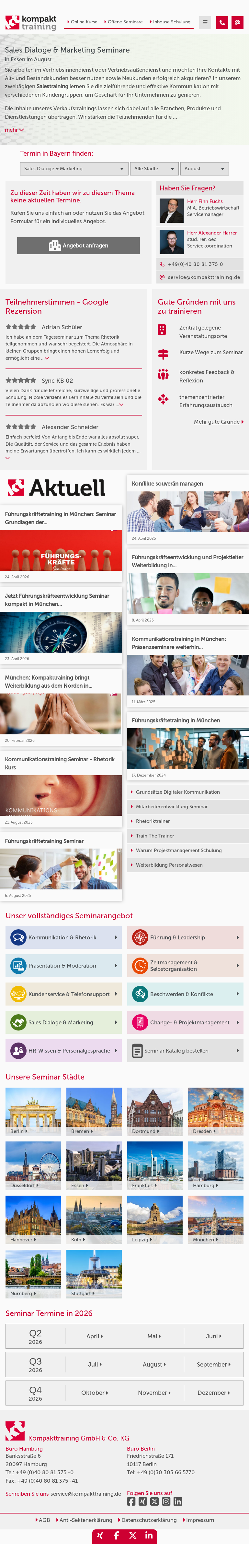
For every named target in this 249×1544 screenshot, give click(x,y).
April (94, 1336)
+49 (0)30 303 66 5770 (166, 1472)
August (154, 1364)
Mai (154, 1336)
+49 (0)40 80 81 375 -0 (45, 1472)
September (214, 1364)
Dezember (214, 1392)
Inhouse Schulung (169, 22)
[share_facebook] (116, 1536)
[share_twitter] (133, 1536)
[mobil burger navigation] (205, 22)
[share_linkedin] (149, 1536)
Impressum (198, 1520)
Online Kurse (82, 22)
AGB (42, 1520)
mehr (14, 130)
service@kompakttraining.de (86, 1493)
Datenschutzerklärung (147, 1520)
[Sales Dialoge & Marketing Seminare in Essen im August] (222, 22)
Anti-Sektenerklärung (84, 1520)
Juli (95, 1364)
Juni (213, 1336)
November (154, 1392)
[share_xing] (100, 1536)
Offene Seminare (123, 22)
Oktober (94, 1392)
